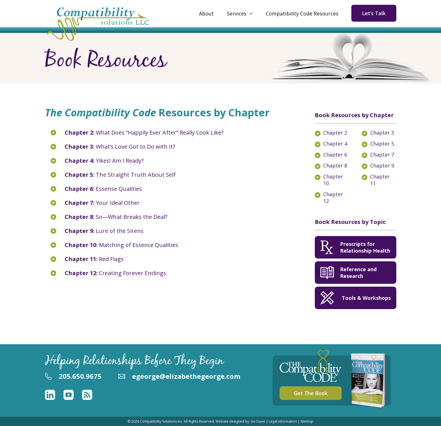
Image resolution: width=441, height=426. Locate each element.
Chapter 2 (335, 132)
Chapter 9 (382, 165)
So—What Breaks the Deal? (116, 217)
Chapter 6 (335, 154)
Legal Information (283, 421)
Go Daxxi (258, 421)
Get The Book (310, 393)
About (206, 13)
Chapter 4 (335, 143)
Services (236, 13)
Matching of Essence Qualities (121, 245)
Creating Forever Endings (115, 273)
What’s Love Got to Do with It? (120, 146)
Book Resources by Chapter (354, 115)
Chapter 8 (335, 165)
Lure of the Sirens (104, 231)
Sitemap (306, 421)
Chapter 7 (382, 154)
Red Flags (94, 259)
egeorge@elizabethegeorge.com (186, 376)
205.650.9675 (80, 376)
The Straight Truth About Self (120, 174)
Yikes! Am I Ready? (104, 160)
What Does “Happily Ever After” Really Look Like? (144, 132)
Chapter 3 (382, 132)
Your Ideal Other (102, 203)
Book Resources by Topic (350, 222)
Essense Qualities (103, 188)
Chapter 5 (382, 143)
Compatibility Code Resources (302, 13)
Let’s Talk (374, 13)
